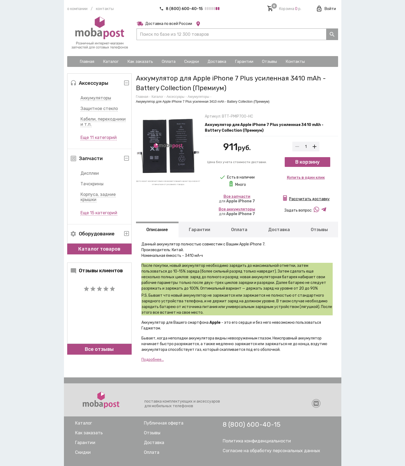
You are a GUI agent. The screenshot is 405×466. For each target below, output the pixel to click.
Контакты (105, 9)
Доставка (279, 229)
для (237, 198)
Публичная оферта (163, 423)
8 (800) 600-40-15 (181, 9)
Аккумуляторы (95, 98)
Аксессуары (175, 97)
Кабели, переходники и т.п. (103, 121)
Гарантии (199, 229)
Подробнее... (152, 359)
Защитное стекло (99, 108)
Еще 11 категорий (98, 137)
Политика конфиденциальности (257, 441)
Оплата (239, 229)
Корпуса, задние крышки (98, 197)
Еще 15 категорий (98, 212)
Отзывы (319, 229)
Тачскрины (91, 183)
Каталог (157, 97)
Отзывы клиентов (96, 271)
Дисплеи (89, 173)
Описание (157, 229)
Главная (142, 97)
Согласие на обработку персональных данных (271, 450)
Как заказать (89, 432)
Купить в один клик (306, 178)
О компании (77, 9)
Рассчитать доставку (309, 200)
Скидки (83, 452)
